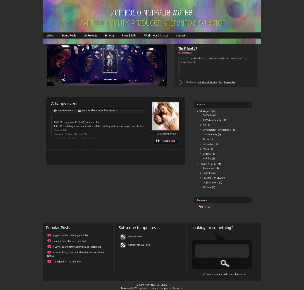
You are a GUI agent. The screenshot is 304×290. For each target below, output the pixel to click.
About (50, 35)
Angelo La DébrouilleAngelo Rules (70, 235)
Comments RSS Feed (135, 244)
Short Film (208, 172)
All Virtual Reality (212, 120)
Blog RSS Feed (131, 236)
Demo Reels (69, 35)
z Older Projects (109, 110)
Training (207, 158)
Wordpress (140, 288)
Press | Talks (129, 35)
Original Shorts (211, 182)
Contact (180, 35)
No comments (66, 110)
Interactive (208, 144)
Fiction (206, 139)
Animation (208, 168)
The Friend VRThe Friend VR (67, 261)
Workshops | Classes (156, 35)
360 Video (208, 115)
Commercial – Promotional (217, 129)
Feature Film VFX (91, 110)
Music (206, 148)
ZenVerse (178, 288)
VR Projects (90, 35)
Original (207, 153)
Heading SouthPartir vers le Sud (69, 241)
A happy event (64, 103)
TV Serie (207, 187)
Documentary (210, 134)
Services (109, 35)
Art (204, 124)
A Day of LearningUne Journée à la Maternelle (77, 246)
